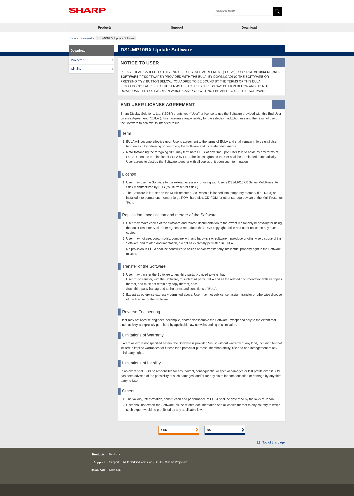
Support (177, 27)
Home (72, 38)
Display (76, 69)
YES (164, 430)
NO (209, 430)
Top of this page (273, 442)
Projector (77, 60)
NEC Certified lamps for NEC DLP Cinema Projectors (155, 462)
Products (105, 27)
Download (249, 27)
